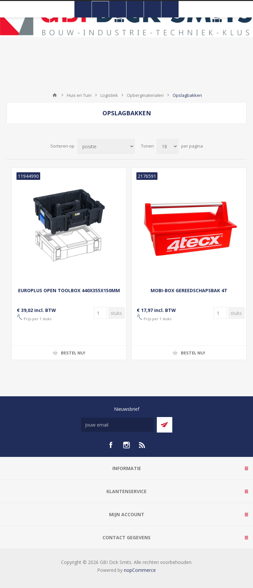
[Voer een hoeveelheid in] (100, 313)
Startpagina (54, 95)
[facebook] (110, 445)
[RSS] (142, 445)
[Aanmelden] (117, 425)
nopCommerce (140, 570)
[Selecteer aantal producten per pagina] (167, 146)
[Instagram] (126, 445)
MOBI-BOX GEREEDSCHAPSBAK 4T (189, 290)
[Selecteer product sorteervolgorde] (106, 146)
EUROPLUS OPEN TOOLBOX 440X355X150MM (69, 290)
